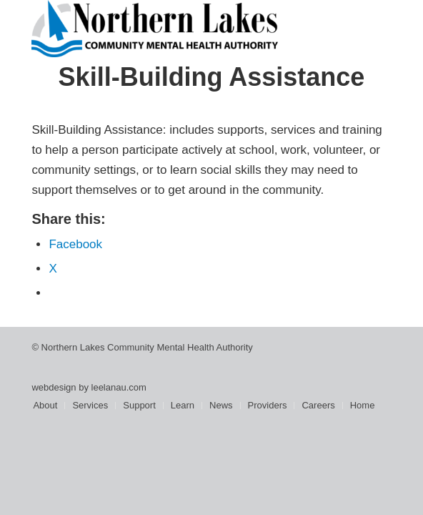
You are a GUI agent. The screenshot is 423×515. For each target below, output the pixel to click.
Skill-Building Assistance (212, 77)
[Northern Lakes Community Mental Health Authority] (175, 28)
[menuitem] (45, 405)
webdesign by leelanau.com (88, 387)
